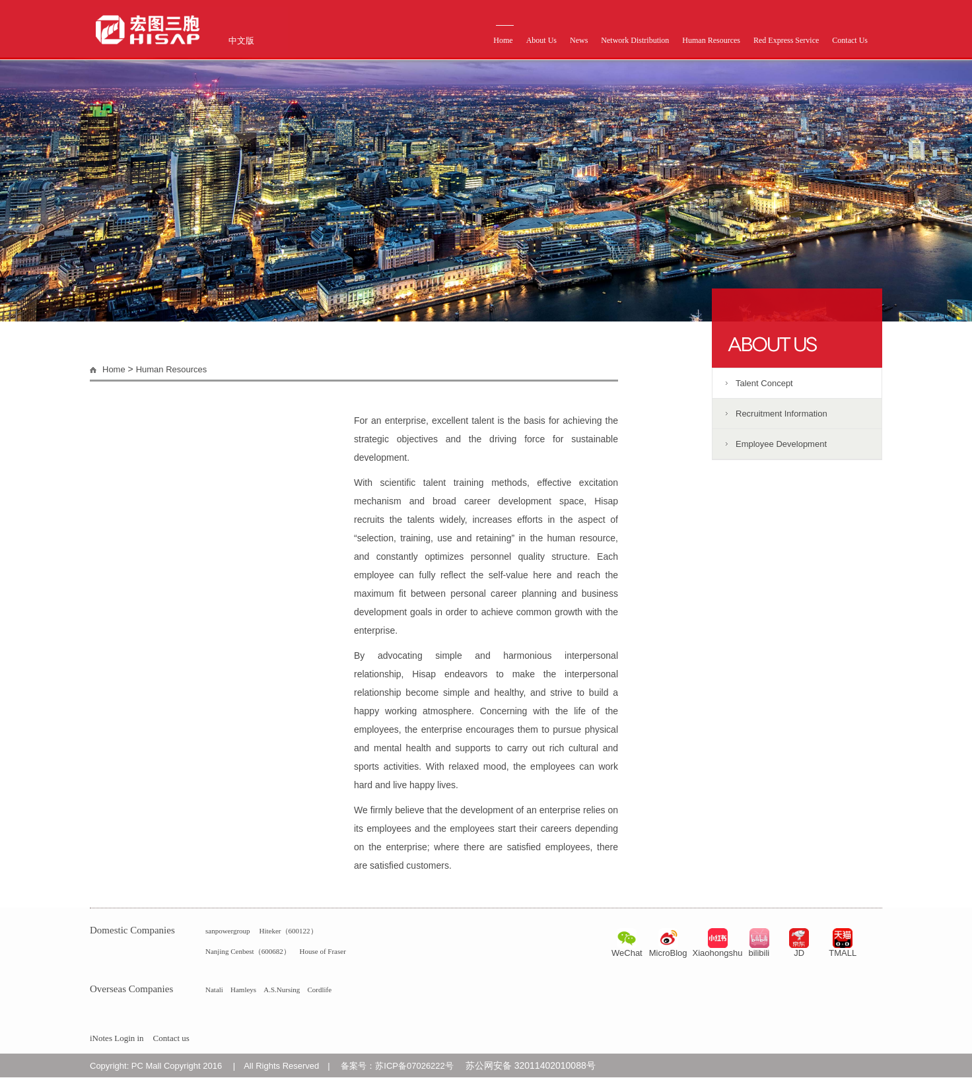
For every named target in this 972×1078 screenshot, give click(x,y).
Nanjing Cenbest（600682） (248, 951)
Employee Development (781, 444)
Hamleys (243, 990)
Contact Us (850, 40)
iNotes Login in (117, 1038)
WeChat (626, 953)
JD (799, 953)
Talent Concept (764, 383)
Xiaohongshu (718, 953)
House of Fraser (323, 951)
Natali (214, 990)
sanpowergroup (227, 931)
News (579, 40)
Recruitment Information (781, 414)
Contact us (171, 1038)
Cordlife (319, 990)
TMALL (842, 953)
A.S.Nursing (281, 990)
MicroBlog (668, 953)
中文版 (241, 41)
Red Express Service (786, 40)
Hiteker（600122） (289, 931)
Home (502, 40)
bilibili (758, 953)
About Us (541, 40)
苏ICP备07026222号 (414, 1066)
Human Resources (711, 40)
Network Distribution (635, 40)
